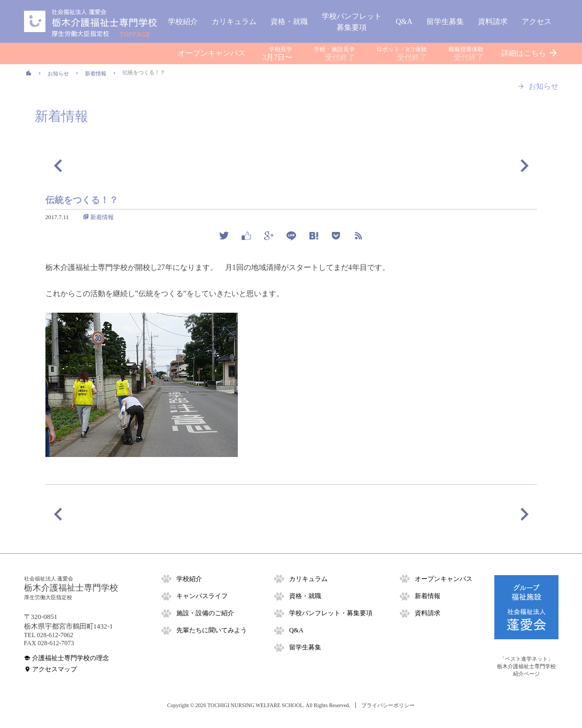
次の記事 (524, 165)
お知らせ (543, 86)
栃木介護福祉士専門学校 (91, 21)
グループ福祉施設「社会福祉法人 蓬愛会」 (526, 607)
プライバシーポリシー (388, 705)
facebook (246, 235)
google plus (268, 235)
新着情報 (102, 217)
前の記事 (58, 165)
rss (358, 235)
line (291, 235)
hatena (313, 235)
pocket (336, 235)
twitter (223, 235)
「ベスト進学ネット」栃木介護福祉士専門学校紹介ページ (526, 666)
